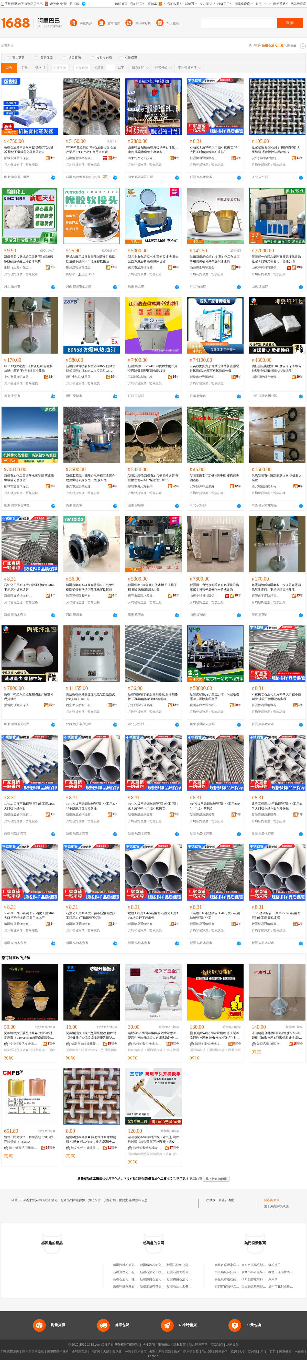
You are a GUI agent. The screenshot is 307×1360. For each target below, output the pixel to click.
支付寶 (252, 1351)
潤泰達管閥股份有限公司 (80, 595)
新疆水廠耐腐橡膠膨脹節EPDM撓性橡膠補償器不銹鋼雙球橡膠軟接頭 (90, 587)
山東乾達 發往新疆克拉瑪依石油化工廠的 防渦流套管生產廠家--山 (153, 150)
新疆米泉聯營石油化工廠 (157, 1286)
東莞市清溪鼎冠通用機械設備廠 (80, 486)
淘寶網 (95, 1351)
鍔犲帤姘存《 (38, 1050)
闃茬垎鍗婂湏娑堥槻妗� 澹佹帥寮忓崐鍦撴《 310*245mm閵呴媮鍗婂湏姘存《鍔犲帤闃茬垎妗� (29, 1035)
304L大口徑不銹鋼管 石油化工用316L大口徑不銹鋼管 (29, 806)
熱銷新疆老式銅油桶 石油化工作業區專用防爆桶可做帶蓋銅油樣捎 (215, 259)
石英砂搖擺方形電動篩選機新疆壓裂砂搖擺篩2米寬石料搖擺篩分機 (214, 368)
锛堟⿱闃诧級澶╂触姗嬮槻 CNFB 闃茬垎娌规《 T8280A (28, 1139)
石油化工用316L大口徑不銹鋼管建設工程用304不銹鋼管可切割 (90, 915)
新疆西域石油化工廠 (127, 1265)
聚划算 (117, 1351)
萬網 (234, 1351)
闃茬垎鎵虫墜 (94, 1050)
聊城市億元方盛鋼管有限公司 (142, 486)
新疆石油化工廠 (229, 1200)
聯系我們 (217, 1344)
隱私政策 (179, 1344)
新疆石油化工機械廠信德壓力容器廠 (164, 1272)
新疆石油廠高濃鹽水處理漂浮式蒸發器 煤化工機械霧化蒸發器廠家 (28, 150)
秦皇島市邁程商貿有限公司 (233, 1279)
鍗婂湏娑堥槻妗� (16, 1050)
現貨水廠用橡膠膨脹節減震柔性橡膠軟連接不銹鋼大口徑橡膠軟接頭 (90, 259)
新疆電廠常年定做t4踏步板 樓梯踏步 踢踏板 (214, 478)
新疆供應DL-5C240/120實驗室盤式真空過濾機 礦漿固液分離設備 (152, 368)
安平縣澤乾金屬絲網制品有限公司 (204, 486)
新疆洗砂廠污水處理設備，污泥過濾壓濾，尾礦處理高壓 (214, 697)
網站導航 (232, 1344)
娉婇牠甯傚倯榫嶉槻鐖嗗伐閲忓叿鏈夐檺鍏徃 (147, 1148)
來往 (263, 1351)
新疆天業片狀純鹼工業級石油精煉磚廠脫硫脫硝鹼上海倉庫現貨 (28, 259)
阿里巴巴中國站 (58, 1351)
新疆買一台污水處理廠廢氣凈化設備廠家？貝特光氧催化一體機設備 (276, 259)
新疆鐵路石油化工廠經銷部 (158, 1279)
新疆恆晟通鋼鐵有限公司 (204, 158)
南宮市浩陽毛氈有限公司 (258, 1265)
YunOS (207, 1351)
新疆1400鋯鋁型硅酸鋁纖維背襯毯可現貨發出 (28, 697)
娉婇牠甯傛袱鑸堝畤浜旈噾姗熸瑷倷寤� (23, 1044)
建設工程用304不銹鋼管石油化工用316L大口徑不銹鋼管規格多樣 (277, 806)
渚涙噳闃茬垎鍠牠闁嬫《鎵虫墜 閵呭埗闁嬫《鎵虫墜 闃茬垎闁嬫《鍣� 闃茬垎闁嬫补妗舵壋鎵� (153, 1139)
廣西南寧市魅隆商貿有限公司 (261, 1272)
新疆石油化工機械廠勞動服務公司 (136, 1279)
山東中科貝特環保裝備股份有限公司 (266, 267)
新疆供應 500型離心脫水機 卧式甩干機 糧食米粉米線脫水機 (152, 587)
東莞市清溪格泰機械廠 (142, 267)
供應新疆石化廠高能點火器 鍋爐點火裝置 (277, 478)
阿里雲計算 (191, 1351)
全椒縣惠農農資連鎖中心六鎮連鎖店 (266, 1286)
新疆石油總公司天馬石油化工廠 (188, 1265)
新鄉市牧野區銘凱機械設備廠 (204, 377)
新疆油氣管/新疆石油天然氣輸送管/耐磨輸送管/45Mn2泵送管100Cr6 (153, 478)
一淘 (128, 1351)
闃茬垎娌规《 (199, 1050)
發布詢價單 (271, 1200)
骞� (51, 1043)
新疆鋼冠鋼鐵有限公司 (80, 158)
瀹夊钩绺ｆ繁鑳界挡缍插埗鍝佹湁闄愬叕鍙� (85, 1148)
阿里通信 (221, 1351)
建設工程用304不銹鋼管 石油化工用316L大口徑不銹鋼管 (153, 915)
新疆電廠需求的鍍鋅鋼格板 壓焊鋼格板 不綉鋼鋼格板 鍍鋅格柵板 (153, 697)
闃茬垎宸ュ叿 (75, 1050)
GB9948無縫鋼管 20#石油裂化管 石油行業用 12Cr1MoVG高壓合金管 (91, 150)
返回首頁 (196, 1178)
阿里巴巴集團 (10, 1351)
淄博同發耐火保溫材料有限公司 (266, 377)
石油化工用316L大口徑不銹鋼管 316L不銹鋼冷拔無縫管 (29, 587)
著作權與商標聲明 (127, 1344)
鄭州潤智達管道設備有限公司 (80, 267)
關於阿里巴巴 (198, 1344)
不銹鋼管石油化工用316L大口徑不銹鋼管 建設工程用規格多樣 (276, 697)
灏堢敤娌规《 (156, 1050)
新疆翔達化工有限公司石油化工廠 (136, 1272)
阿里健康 (285, 1351)
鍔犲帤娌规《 (137, 1050)
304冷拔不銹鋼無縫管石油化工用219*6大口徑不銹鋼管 (215, 806)
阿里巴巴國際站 (33, 1351)
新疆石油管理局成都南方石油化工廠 (191, 1272)
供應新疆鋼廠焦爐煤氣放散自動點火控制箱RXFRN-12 (90, 697)
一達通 (299, 1351)
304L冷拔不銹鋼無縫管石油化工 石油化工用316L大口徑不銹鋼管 (153, 806)
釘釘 (273, 1351)
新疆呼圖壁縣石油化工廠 (130, 1286)
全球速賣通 (79, 1351)
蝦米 (177, 1351)
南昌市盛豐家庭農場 (228, 1265)
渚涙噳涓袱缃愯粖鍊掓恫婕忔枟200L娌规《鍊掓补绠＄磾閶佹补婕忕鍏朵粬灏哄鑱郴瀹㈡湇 (277, 1035)
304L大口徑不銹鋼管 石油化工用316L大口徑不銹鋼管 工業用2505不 (29, 915)
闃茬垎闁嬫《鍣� (159, 1154)
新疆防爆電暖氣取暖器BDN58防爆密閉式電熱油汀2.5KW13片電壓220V (90, 368)
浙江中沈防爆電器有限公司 (80, 377)
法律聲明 (148, 1344)
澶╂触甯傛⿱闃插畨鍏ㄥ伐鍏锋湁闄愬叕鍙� (23, 1148)
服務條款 (164, 1344)
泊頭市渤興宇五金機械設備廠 (204, 267)
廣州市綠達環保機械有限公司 (204, 705)
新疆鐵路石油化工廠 (154, 1265)
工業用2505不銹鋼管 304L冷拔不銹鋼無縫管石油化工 (215, 915)
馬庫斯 (273, 1279)
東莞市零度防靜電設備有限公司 (18, 377)
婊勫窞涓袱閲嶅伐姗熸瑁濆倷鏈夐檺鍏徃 (271, 1044)
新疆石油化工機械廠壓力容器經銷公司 (193, 1286)
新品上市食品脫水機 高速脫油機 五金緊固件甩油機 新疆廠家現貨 (153, 259)
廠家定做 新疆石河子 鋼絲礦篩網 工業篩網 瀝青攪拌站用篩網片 (276, 150)
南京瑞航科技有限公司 (230, 1272)
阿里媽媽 (165, 1351)
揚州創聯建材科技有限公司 (260, 1279)
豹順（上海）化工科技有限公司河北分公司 (18, 267)
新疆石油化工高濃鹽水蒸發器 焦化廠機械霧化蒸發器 (29, 478)
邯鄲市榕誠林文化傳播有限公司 (236, 1286)
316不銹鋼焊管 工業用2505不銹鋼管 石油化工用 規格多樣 (276, 915)
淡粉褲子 (274, 1265)
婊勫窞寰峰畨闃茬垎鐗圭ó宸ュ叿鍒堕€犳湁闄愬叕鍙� (85, 1044)
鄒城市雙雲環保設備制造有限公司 (18, 158)
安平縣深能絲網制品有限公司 (266, 158)
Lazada (153, 1356)
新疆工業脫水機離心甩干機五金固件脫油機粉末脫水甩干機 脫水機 (90, 478)
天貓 (106, 1351)
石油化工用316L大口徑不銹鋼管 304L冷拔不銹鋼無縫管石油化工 (215, 150)
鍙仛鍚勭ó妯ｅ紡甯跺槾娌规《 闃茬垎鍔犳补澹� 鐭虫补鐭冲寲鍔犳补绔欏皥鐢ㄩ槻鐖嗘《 (215, 1035)
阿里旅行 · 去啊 (144, 1351)
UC (242, 1351)
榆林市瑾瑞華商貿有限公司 (286, 1272)
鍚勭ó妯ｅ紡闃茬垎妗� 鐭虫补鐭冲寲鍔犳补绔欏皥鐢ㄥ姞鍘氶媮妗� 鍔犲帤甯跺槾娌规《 (153, 1035)
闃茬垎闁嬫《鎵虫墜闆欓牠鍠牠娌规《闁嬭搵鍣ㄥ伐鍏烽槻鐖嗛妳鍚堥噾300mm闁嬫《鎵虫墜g (91, 1035)
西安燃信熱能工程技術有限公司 (266, 486)
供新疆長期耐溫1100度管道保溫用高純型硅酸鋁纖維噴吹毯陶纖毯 (276, 368)
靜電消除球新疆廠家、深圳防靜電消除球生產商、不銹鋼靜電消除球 (276, 587)
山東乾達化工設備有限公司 (142, 158)
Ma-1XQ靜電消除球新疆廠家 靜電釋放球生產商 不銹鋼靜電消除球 (28, 368)
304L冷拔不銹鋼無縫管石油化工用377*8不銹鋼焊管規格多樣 (91, 806)
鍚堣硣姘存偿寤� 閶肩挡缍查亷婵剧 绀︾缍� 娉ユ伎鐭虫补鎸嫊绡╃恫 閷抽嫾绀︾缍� (91, 1139)
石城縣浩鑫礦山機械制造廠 (142, 377)
